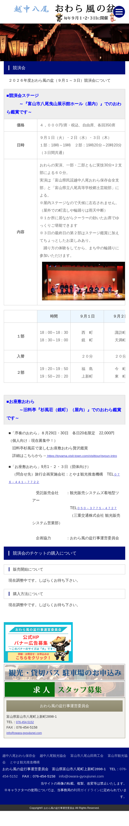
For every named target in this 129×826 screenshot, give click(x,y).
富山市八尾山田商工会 (86, 771)
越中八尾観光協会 (53, 771)
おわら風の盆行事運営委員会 (59, 823)
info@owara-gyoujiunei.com (27, 748)
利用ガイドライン (87, 805)
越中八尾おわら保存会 (18, 771)
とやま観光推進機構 (25, 777)
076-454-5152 (26, 737)
